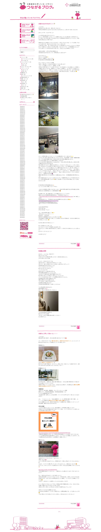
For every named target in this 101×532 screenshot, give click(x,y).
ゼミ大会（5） (25, 60)
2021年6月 (22, 154)
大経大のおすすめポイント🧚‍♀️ (46, 23)
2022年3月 (22, 141)
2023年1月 (22, 126)
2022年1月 (22, 144)
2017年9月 (22, 211)
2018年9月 (22, 195)
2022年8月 (22, 134)
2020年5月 (22, 169)
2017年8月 (22, 213)
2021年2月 (22, 158)
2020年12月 (22, 161)
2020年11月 (22, 162)
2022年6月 (22, 137)
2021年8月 (22, 151)
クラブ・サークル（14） (26, 66)
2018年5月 (22, 201)
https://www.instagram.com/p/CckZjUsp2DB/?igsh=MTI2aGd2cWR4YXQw (54, 432)
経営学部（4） (24, 80)
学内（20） (24, 65)
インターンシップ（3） (27, 75)
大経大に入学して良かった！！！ (47, 333)
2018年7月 (22, 198)
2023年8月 (22, 116)
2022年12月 (22, 128)
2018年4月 (22, 203)
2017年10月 (22, 210)
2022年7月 (22, 135)
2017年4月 (22, 217)
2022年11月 (22, 129)
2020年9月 (22, 165)
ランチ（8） (25, 63)
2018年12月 (22, 191)
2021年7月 (22, 152)
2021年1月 (22, 159)
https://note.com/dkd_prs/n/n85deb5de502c (48, 469)
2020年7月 (22, 167)
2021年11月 (22, 146)
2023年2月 (22, 125)
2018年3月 (22, 204)
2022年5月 (22, 138)
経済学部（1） (24, 83)
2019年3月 (22, 187)
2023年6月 (22, 119)
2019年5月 (22, 184)
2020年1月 (22, 175)
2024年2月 (22, 108)
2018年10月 (22, 194)
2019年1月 (22, 190)
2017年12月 (22, 208)
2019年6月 (22, 182)
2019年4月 (22, 185)
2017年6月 (22, 215)
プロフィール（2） (25, 68)
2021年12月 (22, 145)
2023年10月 (22, 114)
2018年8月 (22, 197)
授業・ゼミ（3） (24, 78)
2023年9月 (22, 115)
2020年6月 (22, 168)
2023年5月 (22, 121)
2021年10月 (22, 148)
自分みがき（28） (25, 86)
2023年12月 (22, 111)
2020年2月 (22, 174)
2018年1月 (22, 207)
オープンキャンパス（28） (28, 58)
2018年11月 (22, 192)
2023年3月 (22, 123)
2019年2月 (22, 188)
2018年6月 (22, 200)
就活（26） (23, 74)
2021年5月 (22, 155)
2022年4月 (22, 139)
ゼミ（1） (24, 85)
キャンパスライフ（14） (26, 62)
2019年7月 (22, 181)
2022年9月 (22, 132)
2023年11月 (22, 112)
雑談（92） (23, 88)
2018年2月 (22, 205)
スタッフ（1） (25, 69)
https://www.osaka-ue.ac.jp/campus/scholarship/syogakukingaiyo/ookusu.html (56, 196)
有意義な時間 (42, 251)
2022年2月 (22, 142)
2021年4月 (22, 157)
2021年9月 (22, 149)
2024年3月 (22, 106)
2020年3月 (22, 172)
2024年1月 (22, 109)
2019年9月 (22, 180)
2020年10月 (22, 164)
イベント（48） (24, 57)
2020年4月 (22, 171)
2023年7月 (22, 118)
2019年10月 (22, 178)
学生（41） (24, 71)
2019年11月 (22, 177)
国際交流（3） (24, 72)
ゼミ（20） (24, 82)
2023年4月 (22, 122)
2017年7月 (22, 214)
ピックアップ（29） (25, 89)
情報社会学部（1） (25, 77)
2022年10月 (22, 131)
